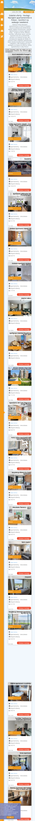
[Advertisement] (17, 664)
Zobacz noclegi (24, 86)
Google (8, 805)
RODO (9, 815)
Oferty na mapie (28, 12)
